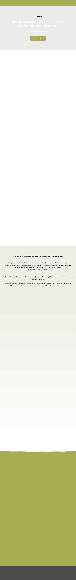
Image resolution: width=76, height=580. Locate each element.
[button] (38, 38)
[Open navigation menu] (72, 3)
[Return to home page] (7, 3)
